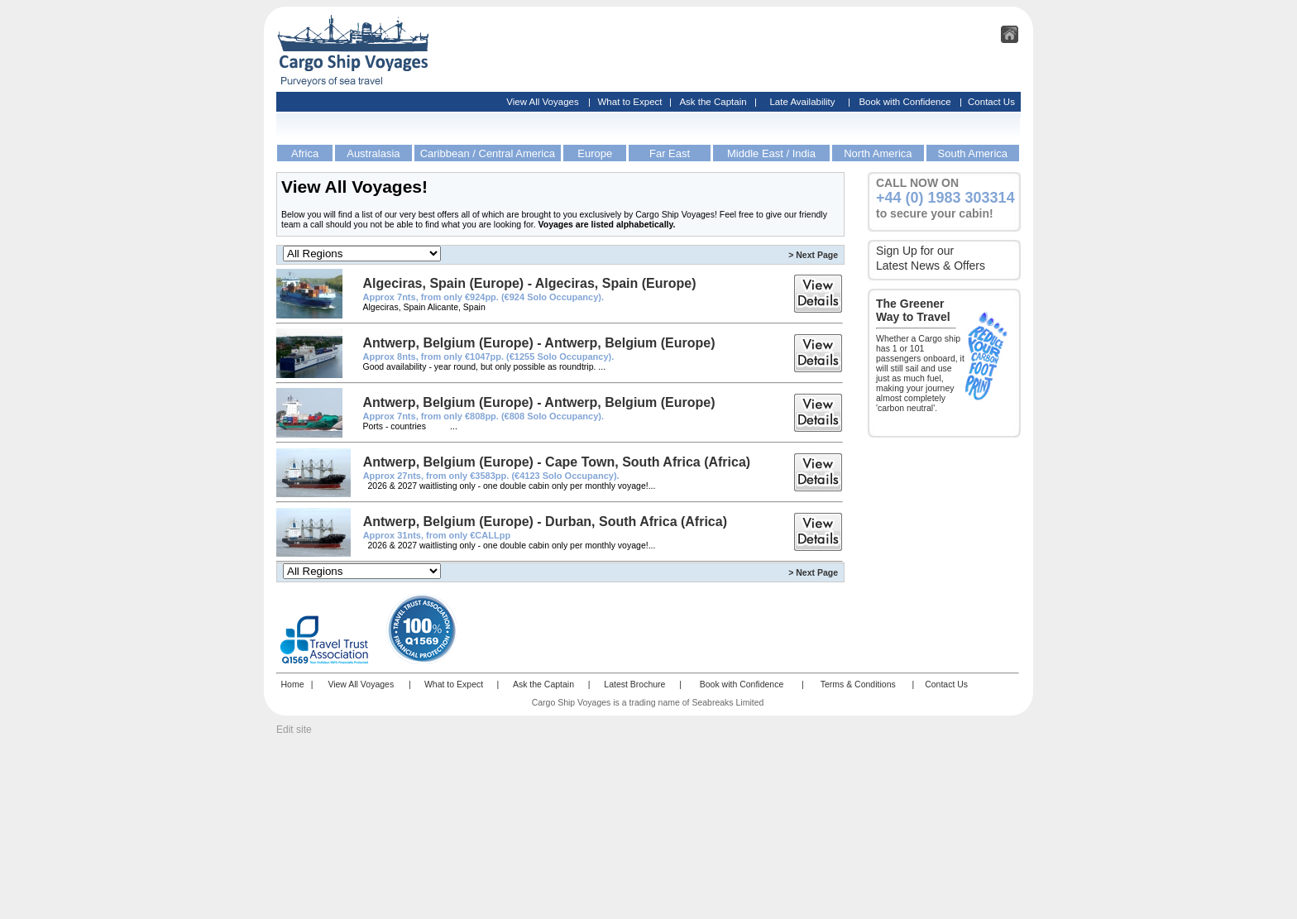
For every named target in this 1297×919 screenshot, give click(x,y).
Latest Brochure (634, 684)
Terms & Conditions (858, 684)
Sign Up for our (915, 250)
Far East (669, 153)
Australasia (373, 153)
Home (292, 684)
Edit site (294, 729)
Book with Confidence (904, 102)
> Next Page (813, 255)
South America (973, 153)
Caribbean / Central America (487, 153)
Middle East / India (771, 153)
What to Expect (630, 102)
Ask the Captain (712, 102)
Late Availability (802, 102)
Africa (304, 153)
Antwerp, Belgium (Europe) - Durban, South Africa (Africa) (545, 522)
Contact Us (991, 102)
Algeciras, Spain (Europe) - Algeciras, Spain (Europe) (529, 283)
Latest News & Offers (930, 265)
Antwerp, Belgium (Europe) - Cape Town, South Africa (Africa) (556, 462)
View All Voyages (542, 102)
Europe (594, 153)
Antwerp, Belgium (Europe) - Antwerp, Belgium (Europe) (538, 343)
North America (878, 153)
